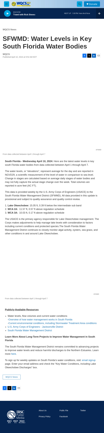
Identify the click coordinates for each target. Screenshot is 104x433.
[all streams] (100, 13)
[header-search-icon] (79, 4)
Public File (64, 411)
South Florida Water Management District (30, 330)
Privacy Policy (44, 417)
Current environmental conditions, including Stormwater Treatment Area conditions (52, 323)
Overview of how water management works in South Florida (40, 319)
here (13, 354)
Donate (93, 4)
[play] (7, 13)
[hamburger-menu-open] (6, 4)
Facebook (64, 417)
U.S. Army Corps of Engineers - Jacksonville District (35, 326)
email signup (89, 360)
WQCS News (9, 29)
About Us (42, 411)
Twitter (83, 411)
